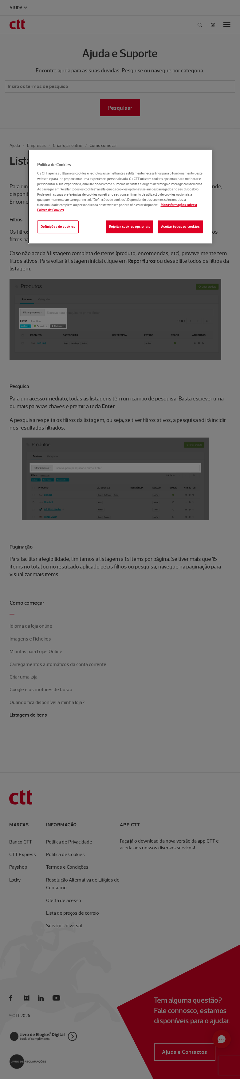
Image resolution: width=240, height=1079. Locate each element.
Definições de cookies (58, 226)
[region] (120, 197)
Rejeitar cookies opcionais (129, 226)
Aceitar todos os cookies (180, 226)
